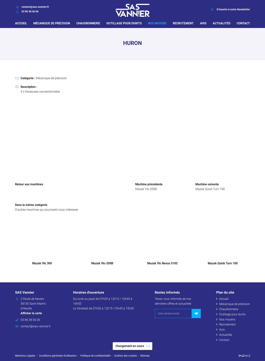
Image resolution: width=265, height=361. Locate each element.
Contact (243, 23)
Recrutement (183, 23)
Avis (203, 23)
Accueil (21, 23)
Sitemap (145, 355)
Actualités (221, 23)
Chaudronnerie (88, 23)
